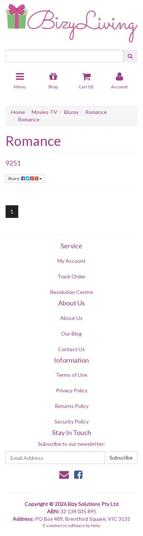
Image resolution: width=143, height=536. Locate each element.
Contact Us (71, 349)
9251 (13, 163)
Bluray (71, 112)
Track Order (71, 276)
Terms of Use (71, 375)
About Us (71, 318)
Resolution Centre (71, 292)
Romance (96, 112)
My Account (71, 261)
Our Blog (71, 333)
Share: (25, 178)
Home (18, 112)
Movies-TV (44, 112)
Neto (95, 525)
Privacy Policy (72, 390)
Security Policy (71, 421)
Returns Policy (72, 406)
